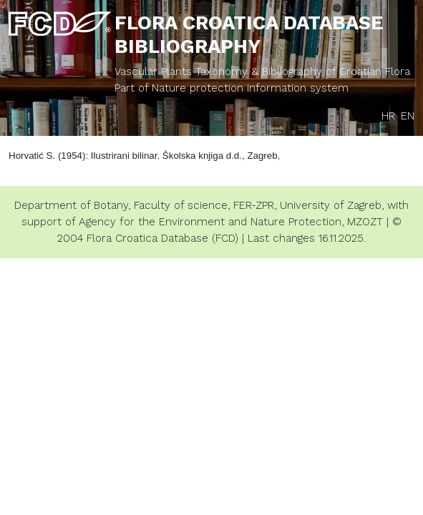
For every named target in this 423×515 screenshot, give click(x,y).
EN (407, 115)
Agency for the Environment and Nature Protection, (211, 221)
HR (388, 115)
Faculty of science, (182, 205)
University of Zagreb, (332, 205)
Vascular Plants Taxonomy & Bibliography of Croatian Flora (262, 71)
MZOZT (365, 221)
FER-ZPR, (254, 205)
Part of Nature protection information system (232, 88)
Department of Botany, (72, 205)
